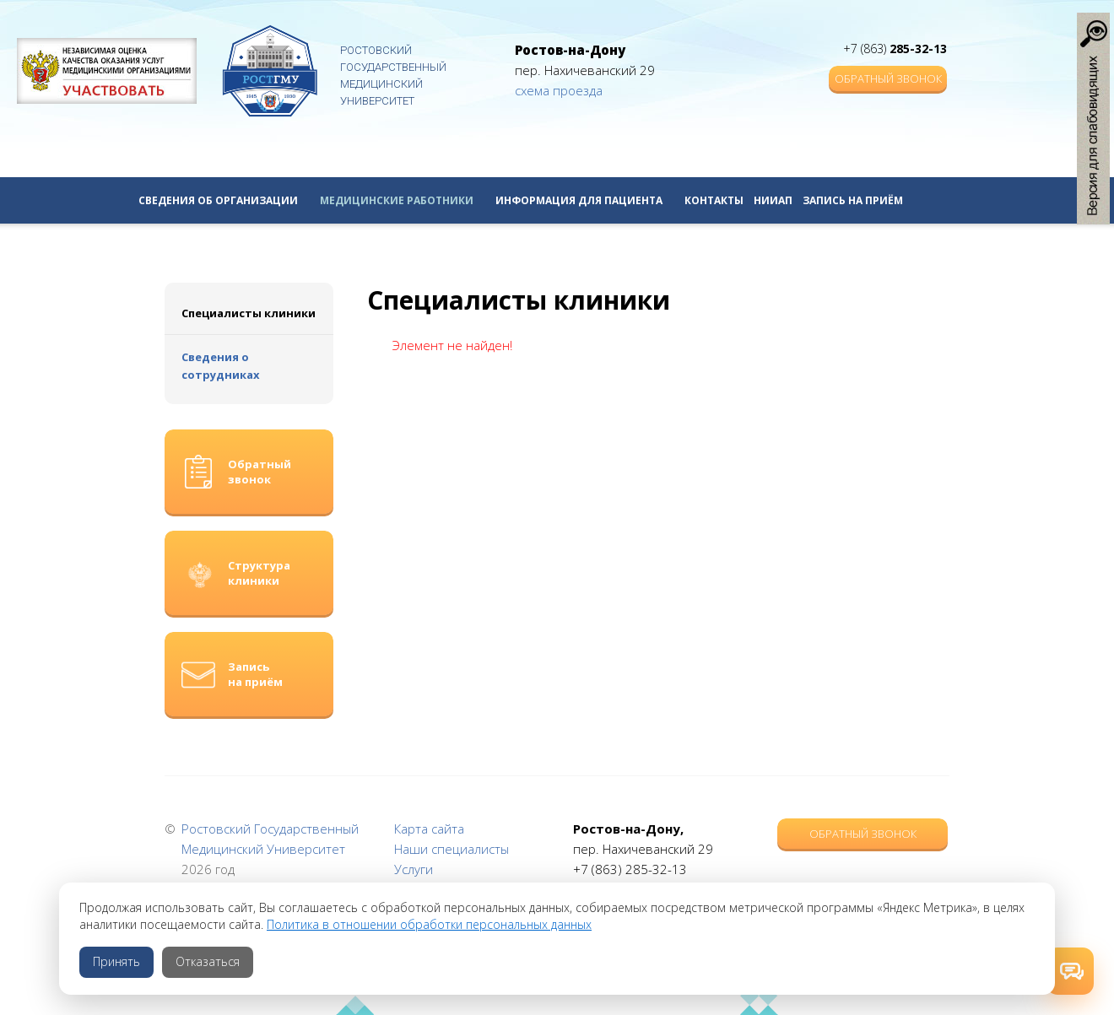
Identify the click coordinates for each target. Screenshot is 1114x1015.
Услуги (413, 869)
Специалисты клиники (248, 313)
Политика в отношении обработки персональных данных (429, 924)
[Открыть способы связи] (1070, 971)
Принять (116, 961)
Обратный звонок (888, 78)
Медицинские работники (402, 200)
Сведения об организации (224, 200)
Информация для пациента (584, 200)
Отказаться (208, 961)
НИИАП (773, 200)
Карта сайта (429, 828)
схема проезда (559, 90)
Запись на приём (853, 200)
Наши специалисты (451, 848)
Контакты (714, 200)
